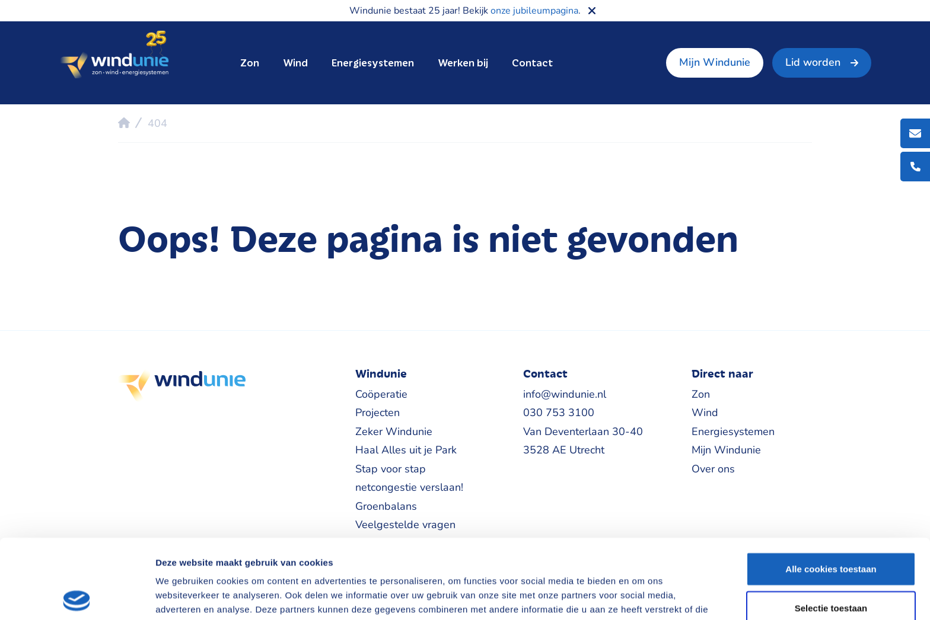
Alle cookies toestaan (830, 489)
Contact (532, 62)
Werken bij (463, 62)
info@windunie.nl (564, 394)
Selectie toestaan (831, 528)
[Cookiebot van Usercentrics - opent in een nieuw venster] (77, 597)
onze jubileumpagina (534, 10)
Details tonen (641, 597)
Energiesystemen (373, 62)
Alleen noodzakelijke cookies (831, 567)
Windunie (114, 55)
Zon (249, 62)
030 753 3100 (558, 412)
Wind (295, 62)
